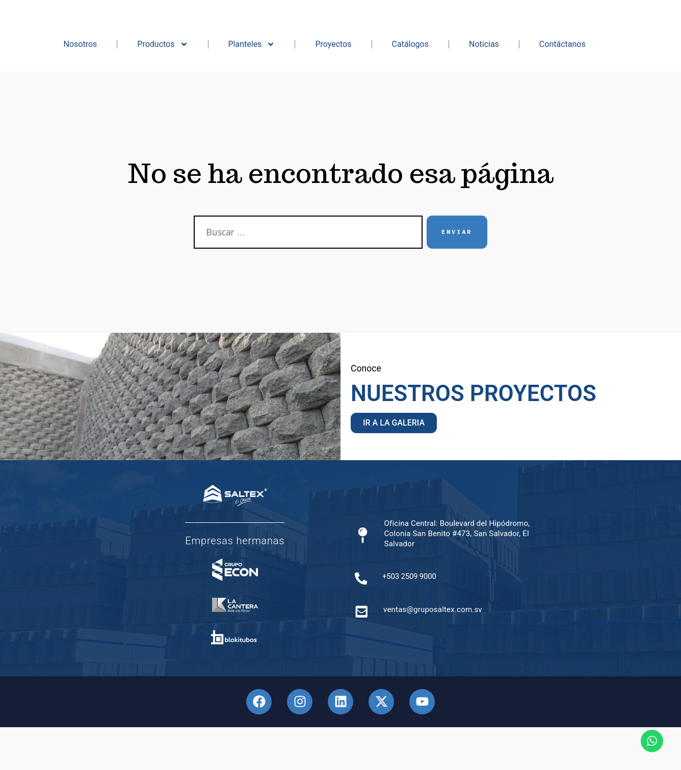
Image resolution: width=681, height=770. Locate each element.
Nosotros (80, 87)
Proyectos (333, 87)
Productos (162, 87)
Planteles (251, 87)
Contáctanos (562, 87)
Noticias (484, 87)
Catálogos (410, 87)
